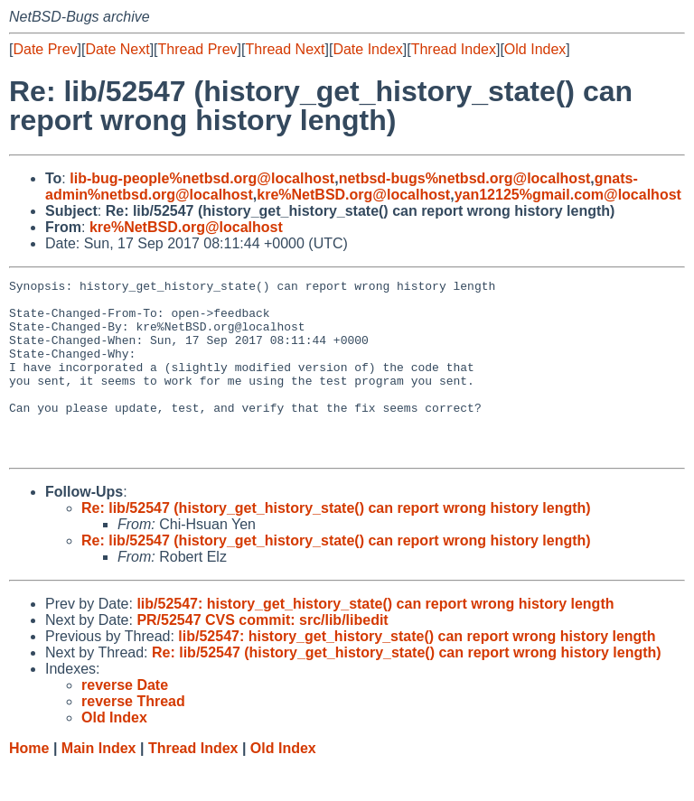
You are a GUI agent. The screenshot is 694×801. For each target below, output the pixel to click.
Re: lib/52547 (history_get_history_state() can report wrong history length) (336, 543)
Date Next (117, 49)
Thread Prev (198, 49)
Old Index (535, 49)
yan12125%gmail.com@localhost (568, 194)
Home (29, 783)
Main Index (98, 783)
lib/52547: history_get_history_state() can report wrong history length (375, 639)
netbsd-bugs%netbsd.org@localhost (465, 178)
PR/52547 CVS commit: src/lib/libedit (262, 655)
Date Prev (45, 49)
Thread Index (453, 49)
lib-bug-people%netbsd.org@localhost (202, 178)
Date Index (367, 49)
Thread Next (284, 49)
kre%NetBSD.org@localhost (353, 194)
